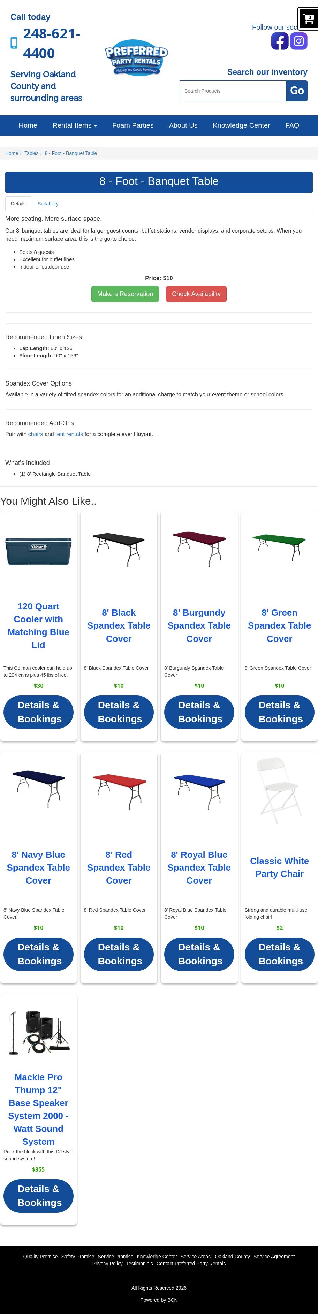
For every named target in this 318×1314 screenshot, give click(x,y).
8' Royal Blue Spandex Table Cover (199, 867)
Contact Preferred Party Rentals (191, 1263)
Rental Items (74, 125)
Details (18, 204)
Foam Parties (133, 125)
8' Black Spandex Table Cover (119, 625)
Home (11, 153)
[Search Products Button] (297, 90)
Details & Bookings (39, 712)
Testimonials (139, 1263)
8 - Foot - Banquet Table (71, 153)
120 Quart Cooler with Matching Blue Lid (38, 625)
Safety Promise (77, 1256)
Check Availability (196, 293)
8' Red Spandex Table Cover (119, 867)
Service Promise (116, 1256)
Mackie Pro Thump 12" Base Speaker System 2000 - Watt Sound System (38, 1109)
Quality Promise (40, 1256)
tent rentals (69, 434)
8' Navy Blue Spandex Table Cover (38, 867)
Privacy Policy (107, 1263)
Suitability (48, 204)
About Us (183, 125)
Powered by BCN (158, 1300)
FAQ (292, 125)
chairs (35, 434)
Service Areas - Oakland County (215, 1256)
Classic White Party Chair (279, 867)
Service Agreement (274, 1256)
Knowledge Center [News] (241, 125)
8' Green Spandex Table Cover (279, 625)
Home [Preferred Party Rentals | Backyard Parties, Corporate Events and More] (28, 125)
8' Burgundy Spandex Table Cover (199, 625)
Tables (31, 153)
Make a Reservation (125, 293)
